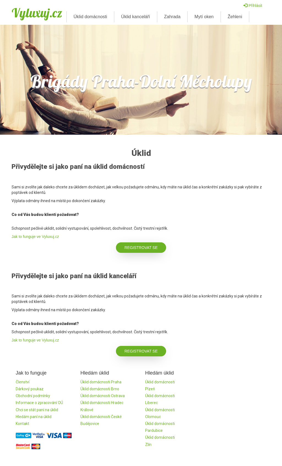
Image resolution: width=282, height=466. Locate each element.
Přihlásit (252, 5)
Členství (22, 382)
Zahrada (172, 16)
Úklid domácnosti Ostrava (102, 396)
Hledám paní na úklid (33, 416)
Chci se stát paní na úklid (37, 410)
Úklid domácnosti (90, 16)
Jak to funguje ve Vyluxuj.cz (35, 236)
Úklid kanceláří (135, 16)
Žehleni (235, 16)
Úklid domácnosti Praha (100, 382)
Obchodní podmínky (33, 396)
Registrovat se (141, 247)
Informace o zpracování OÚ (39, 402)
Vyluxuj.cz (37, 13)
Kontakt (22, 423)
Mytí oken (203, 16)
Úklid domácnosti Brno (99, 389)
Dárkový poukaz (30, 389)
